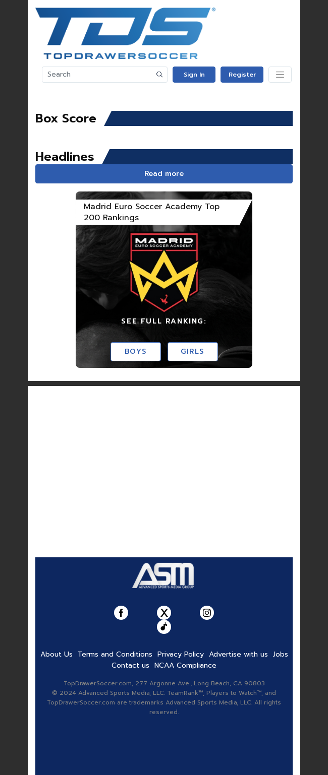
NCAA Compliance (185, 665)
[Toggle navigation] (280, 75)
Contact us (130, 665)
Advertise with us (238, 654)
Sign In (194, 74)
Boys (135, 351)
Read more (164, 173)
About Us (56, 654)
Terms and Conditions (115, 654)
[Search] (97, 75)
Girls (192, 351)
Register (242, 74)
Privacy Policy (180, 654)
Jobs (280, 654)
